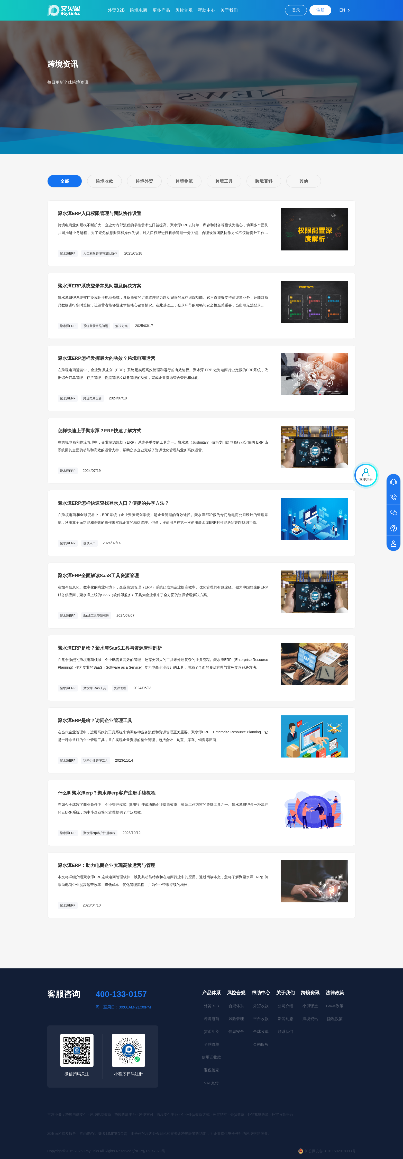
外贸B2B (116, 10)
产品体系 (211, 992)
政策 (334, 1006)
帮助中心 (206, 10)
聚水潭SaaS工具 (94, 688)
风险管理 (236, 1018)
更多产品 (161, 10)
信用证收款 (211, 1057)
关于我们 (229, 10)
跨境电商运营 (92, 398)
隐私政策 (335, 1019)
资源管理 (120, 688)
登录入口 (89, 543)
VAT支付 (211, 1083)
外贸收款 (261, 1006)
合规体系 (236, 1006)
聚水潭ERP (68, 253)
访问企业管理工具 (95, 760)
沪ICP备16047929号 (148, 1151)
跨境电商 (139, 10)
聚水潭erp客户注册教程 (99, 833)
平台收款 (261, 1018)
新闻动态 (285, 1018)
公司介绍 (285, 1006)
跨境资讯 (310, 992)
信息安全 (236, 1031)
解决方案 (121, 326)
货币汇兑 (211, 1031)
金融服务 (261, 1044)
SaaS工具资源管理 (96, 616)
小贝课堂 (310, 1006)
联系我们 (285, 1031)
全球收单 (211, 1044)
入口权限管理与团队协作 (100, 253)
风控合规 (184, 10)
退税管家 (211, 1070)
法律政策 (335, 992)
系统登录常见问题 (95, 326)
